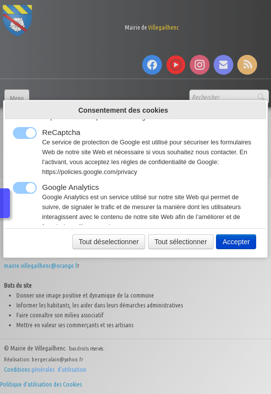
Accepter (236, 242)
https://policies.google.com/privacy (89, 172)
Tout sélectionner (181, 242)
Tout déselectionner (109, 242)
